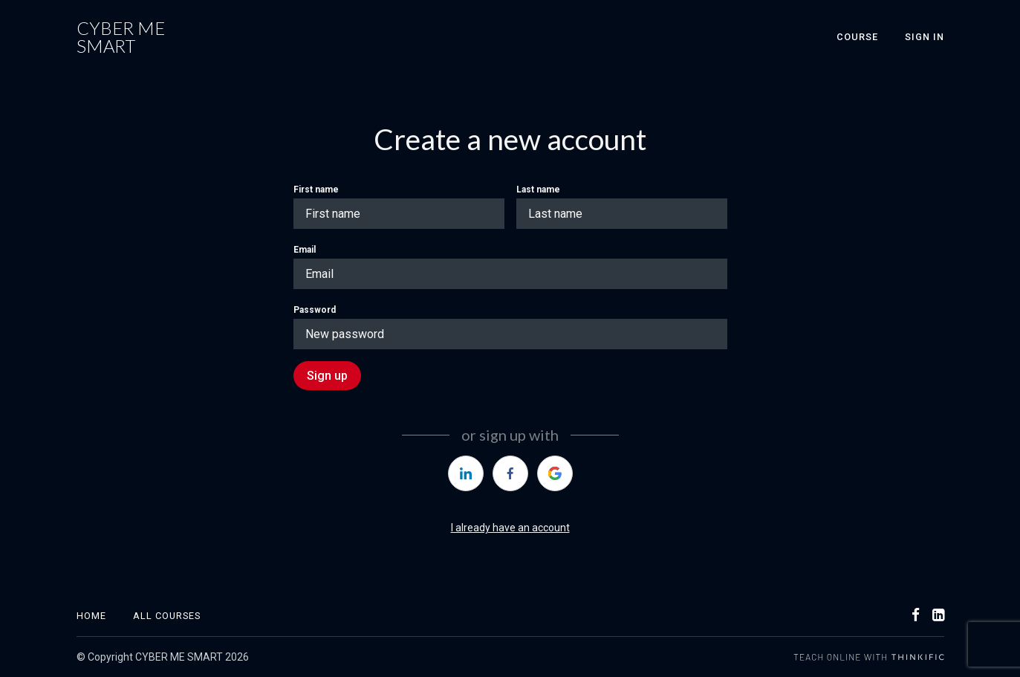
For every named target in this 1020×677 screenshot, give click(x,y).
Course (857, 36)
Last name (538, 189)
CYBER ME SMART (121, 37)
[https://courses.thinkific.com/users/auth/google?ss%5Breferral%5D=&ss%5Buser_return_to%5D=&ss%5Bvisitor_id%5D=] (555, 473)
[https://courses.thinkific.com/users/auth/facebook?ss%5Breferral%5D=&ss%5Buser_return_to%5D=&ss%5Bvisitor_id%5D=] (510, 473)
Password (314, 310)
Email (304, 249)
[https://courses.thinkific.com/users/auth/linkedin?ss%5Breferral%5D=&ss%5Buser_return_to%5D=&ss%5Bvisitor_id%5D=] (466, 473)
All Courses (167, 615)
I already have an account (510, 528)
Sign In (924, 36)
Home (91, 615)
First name (316, 189)
